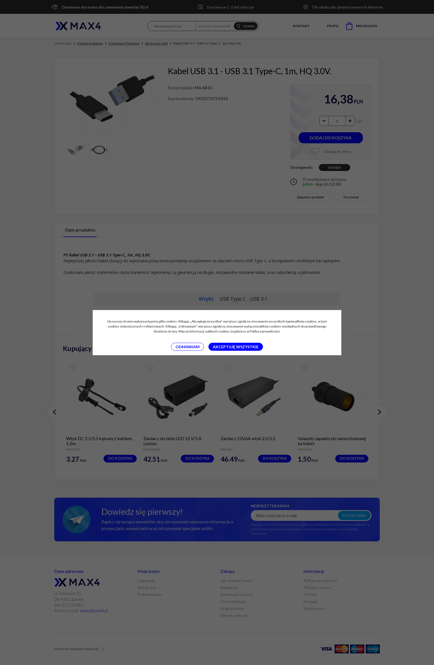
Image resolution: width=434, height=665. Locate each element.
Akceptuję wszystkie (236, 346)
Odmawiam (187, 346)
